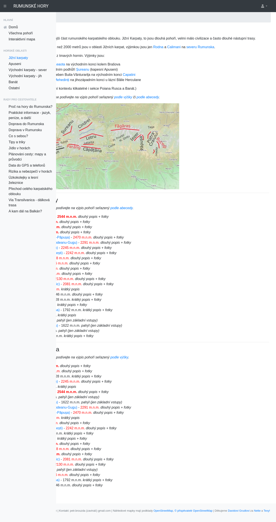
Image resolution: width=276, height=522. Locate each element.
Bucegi (101, 74)
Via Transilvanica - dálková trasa (29, 202)
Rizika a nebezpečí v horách (30, 171)
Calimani (230, 52)
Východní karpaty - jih (25, 76)
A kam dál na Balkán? (25, 211)
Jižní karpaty (18, 58)
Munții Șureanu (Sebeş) (90, 289)
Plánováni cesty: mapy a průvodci (27, 156)
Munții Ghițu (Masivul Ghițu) (93, 336)
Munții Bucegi (82, 242)
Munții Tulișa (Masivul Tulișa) (94, 320)
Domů (10, 27)
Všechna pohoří (21, 33)
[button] (264, 6)
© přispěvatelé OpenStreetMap (249, 510)
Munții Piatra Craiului (88, 268)
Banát (13, 82)
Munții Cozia (81, 325)
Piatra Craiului (82, 74)
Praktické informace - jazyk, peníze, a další (30, 115)
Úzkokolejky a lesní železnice (23, 180)
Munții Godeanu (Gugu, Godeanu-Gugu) (102, 253)
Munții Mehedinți (84, 346)
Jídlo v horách (19, 148)
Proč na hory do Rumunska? (30, 106)
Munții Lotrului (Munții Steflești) (95, 263)
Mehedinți (117, 90)
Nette (103, 514)
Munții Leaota (82, 279)
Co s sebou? (18, 136)
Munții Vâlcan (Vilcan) (88, 305)
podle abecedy (204, 107)
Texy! (113, 514)
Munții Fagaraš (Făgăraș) (91, 227)
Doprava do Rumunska (26, 124)
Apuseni (15, 64)
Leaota (116, 74)
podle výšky (179, 107)
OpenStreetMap (219, 510)
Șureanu (138, 80)
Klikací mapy (126, 514)
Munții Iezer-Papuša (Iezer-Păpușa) (99, 248)
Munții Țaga (81, 331)
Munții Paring (82, 232)
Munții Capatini (83, 284)
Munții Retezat (83, 237)
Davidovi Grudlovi (85, 514)
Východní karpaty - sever (28, 70)
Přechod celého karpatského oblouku (30, 191)
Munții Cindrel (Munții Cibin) (93, 258)
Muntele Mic (81, 315)
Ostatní (14, 88)
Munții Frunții (81, 341)
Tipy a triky (17, 142)
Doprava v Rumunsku (25, 130)
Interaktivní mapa (22, 39)
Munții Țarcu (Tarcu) (87, 273)
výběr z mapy (87, 218)
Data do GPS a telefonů (27, 165)
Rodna (214, 52)
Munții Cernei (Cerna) (88, 310)
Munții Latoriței (83, 299)
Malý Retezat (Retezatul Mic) (94, 294)
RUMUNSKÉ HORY (31, 6)
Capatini (185, 85)
